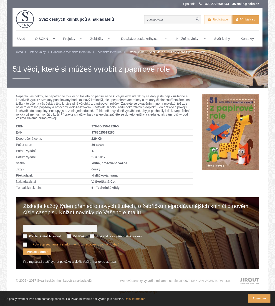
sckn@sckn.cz (248, 4)
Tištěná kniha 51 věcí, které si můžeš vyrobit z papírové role (166, 52)
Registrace (220, 19)
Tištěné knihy (37, 52)
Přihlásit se (247, 19)
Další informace (135, 299)
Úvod (19, 52)
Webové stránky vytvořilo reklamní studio (175, 280)
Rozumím (259, 298)
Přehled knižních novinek (45, 236)
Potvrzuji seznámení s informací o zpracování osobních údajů (76, 244)
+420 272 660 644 (216, 4)
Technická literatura (109, 52)
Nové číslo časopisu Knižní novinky (119, 236)
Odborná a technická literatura (71, 52)
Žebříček (79, 236)
